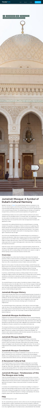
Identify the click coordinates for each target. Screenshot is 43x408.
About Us (25, 2)
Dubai (17, 15)
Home (20, 2)
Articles (31, 2)
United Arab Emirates (10, 15)
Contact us (38, 2)
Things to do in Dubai (25, 15)
